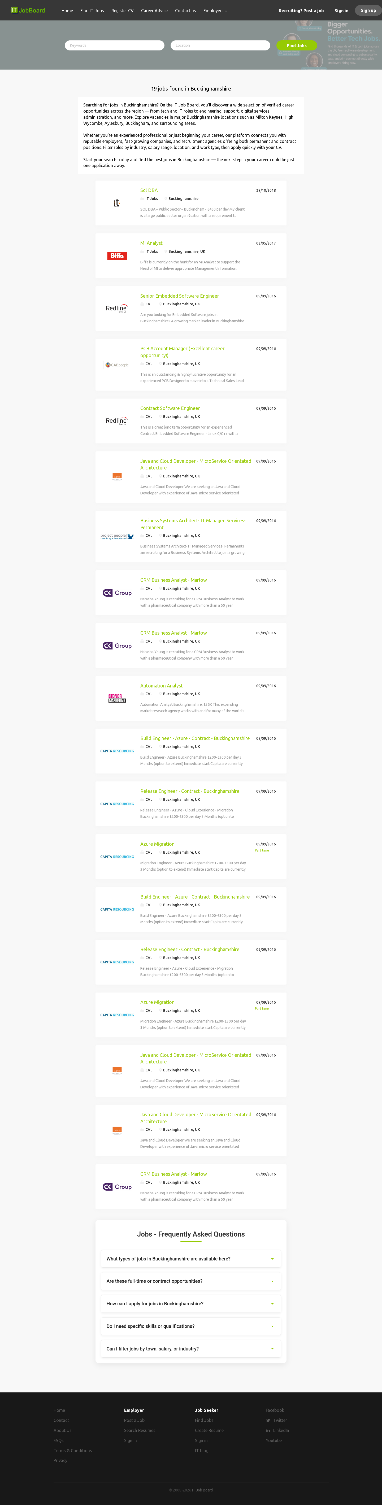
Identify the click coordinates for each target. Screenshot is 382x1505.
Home (59, 1410)
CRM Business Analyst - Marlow (173, 580)
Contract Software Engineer (170, 408)
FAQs (59, 1440)
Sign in (341, 10)
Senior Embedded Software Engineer (179, 295)
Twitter (280, 1420)
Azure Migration (157, 843)
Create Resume (209, 1430)
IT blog (202, 1450)
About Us (63, 1430)
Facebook (275, 1410)
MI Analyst (151, 243)
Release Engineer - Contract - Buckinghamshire (190, 791)
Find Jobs (297, 45)
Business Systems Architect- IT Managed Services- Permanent (193, 524)
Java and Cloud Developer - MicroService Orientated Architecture (195, 464)
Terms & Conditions (73, 1450)
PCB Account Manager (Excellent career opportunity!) (182, 352)
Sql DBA (149, 190)
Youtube (274, 1440)
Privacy (60, 1460)
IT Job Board (202, 1490)
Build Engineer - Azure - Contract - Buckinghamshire (195, 738)
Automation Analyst (161, 685)
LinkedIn (281, 1430)
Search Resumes (139, 1430)
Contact (61, 1420)
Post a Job (134, 1420)
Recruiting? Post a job (301, 10)
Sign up (368, 10)
